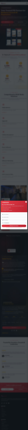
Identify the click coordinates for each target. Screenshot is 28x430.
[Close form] (26, 202)
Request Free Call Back (14, 225)
